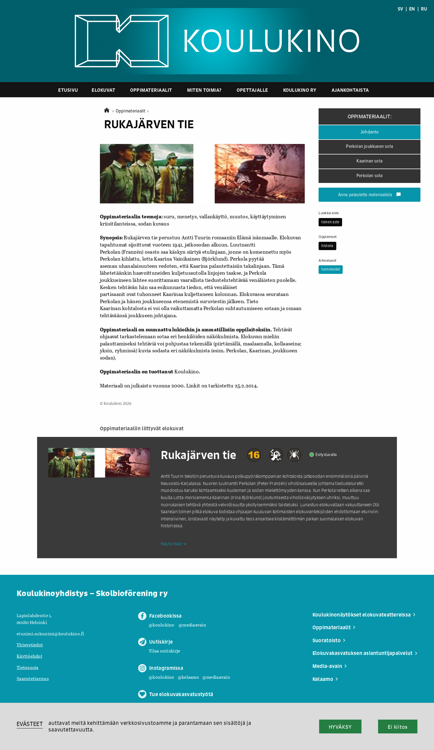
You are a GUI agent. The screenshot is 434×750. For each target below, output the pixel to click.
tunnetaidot (330, 269)
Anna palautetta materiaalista (369, 195)
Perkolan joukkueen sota (369, 146)
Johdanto (369, 132)
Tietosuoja (27, 667)
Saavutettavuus (33, 678)
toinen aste (330, 222)
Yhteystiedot (30, 644)
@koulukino (161, 624)
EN (412, 9)
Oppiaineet (328, 237)
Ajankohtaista (350, 90)
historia (327, 246)
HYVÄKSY (340, 726)
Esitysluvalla (326, 455)
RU (424, 9)
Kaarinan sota (369, 161)
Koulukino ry (300, 90)
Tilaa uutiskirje (164, 650)
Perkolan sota (369, 176)
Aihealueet (327, 260)
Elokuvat (103, 90)
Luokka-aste (329, 213)
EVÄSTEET (30, 723)
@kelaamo (188, 677)
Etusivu (68, 90)
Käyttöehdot (29, 656)
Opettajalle (252, 90)
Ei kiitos (398, 726)
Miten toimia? (204, 90)
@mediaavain (192, 624)
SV (400, 9)
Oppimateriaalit (151, 90)
